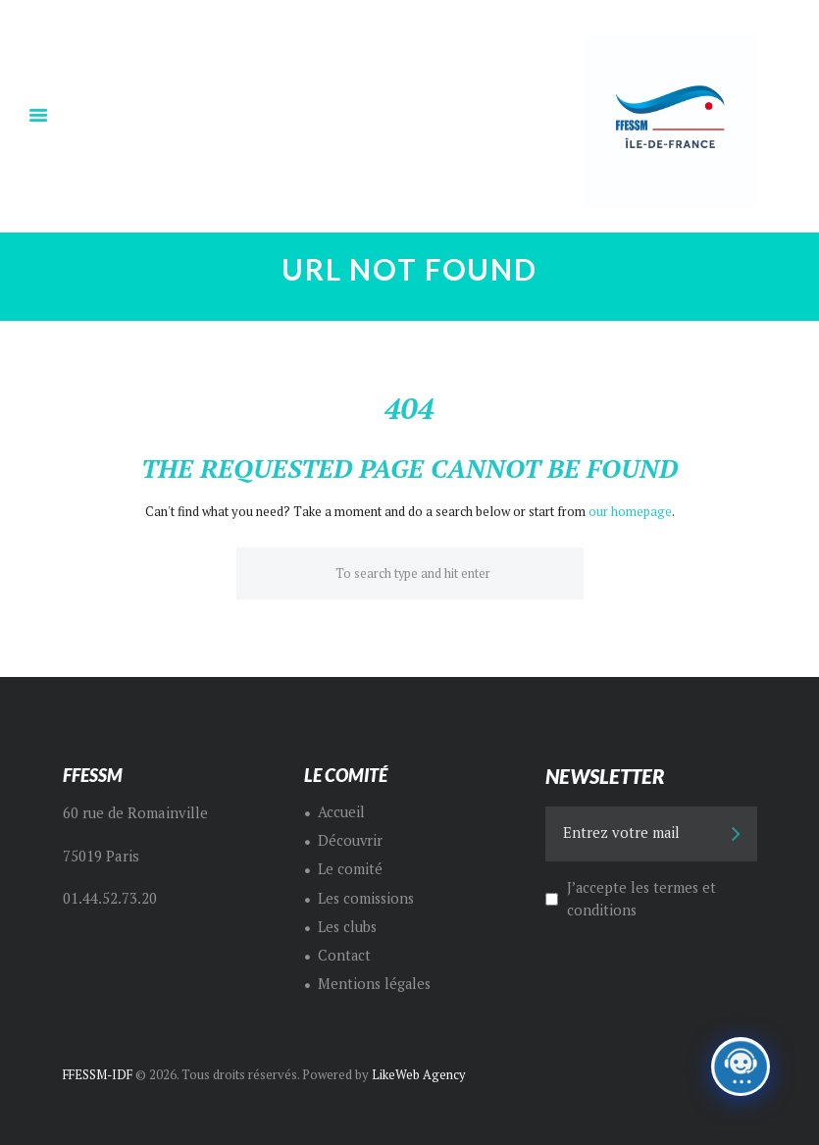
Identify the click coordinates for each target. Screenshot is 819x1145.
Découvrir (351, 840)
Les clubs (348, 925)
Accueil (341, 811)
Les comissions (368, 897)
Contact (345, 955)
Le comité (350, 868)
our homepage (630, 511)
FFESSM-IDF (101, 1074)
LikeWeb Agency (423, 1074)
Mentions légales (376, 983)
